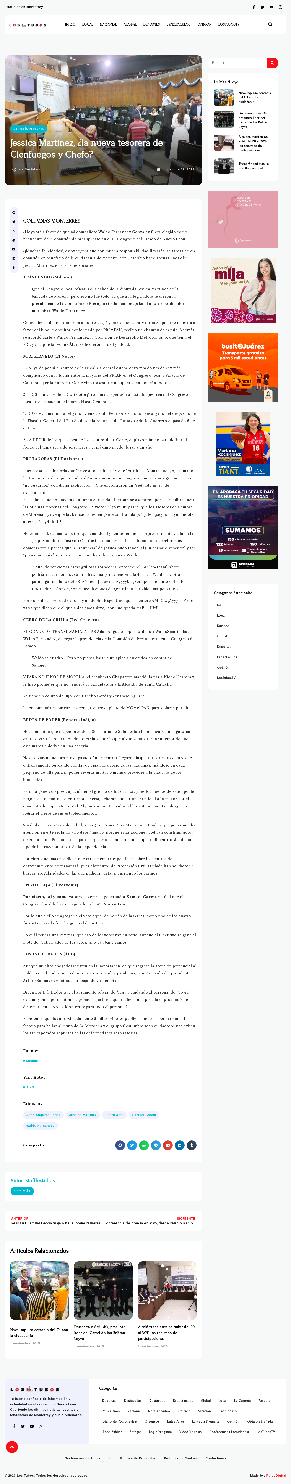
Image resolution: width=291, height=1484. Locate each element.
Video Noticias (190, 1432)
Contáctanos (215, 1458)
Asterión (204, 1411)
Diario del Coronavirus (120, 1421)
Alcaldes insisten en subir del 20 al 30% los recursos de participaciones (166, 1333)
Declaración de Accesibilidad (89, 1458)
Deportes (151, 24)
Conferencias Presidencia (229, 1432)
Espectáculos (179, 24)
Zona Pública (112, 1432)
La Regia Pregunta (28, 128)
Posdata (264, 1401)
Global (130, 24)
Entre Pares (176, 1421)
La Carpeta (242, 1401)
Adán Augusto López (43, 1115)
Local (87, 24)
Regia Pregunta (160, 1432)
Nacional (108, 24)
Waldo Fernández (40, 1125)
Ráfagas (135, 1432)
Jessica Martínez (83, 1115)
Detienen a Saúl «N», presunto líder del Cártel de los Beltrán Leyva (100, 1333)
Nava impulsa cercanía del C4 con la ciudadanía (255, 97)
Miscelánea (111, 1411)
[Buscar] (272, 63)
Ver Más (22, 1191)
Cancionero (228, 1411)
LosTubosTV (229, 24)
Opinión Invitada (260, 1421)
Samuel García (144, 1115)
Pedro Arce (114, 1115)
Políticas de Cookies (181, 1458)
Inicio (70, 24)
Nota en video (159, 1411)
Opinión (204, 24)
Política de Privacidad (138, 1458)
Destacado (157, 1401)
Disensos (152, 1421)
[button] (270, 24)
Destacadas (133, 1401)
